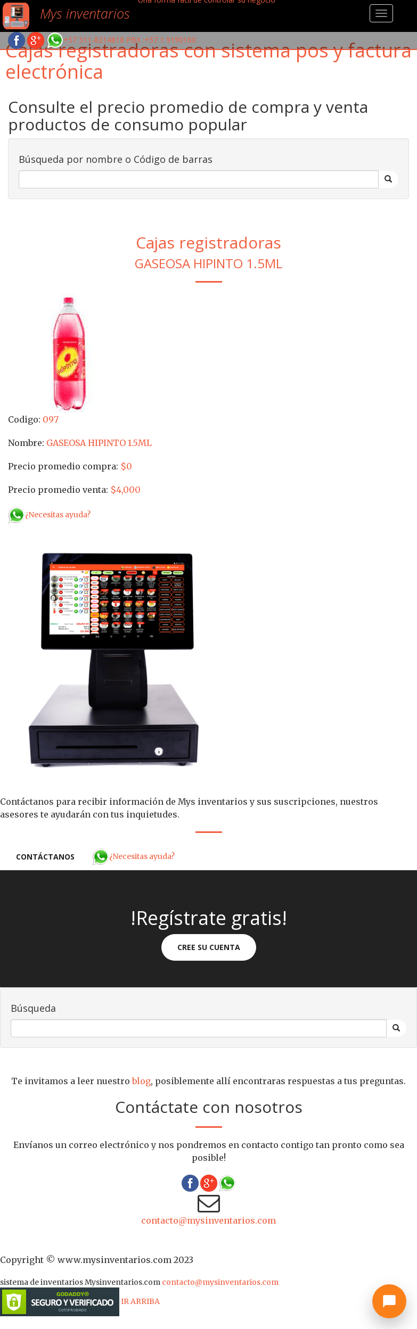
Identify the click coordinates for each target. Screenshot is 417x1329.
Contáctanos (45, 857)
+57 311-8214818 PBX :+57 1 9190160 (121, 40)
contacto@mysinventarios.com (208, 1220)
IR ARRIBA (140, 1301)
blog (141, 1081)
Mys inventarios (85, 13)
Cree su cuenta (208, 947)
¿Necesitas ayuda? (49, 514)
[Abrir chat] (389, 1301)
